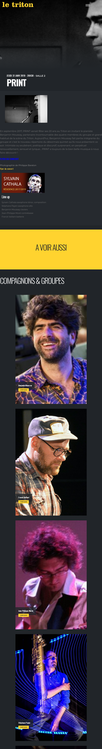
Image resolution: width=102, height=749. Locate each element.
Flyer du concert (7, 168)
